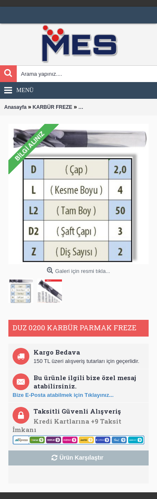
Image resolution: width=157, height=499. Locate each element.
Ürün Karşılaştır (81, 457)
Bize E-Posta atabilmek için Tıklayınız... (63, 395)
